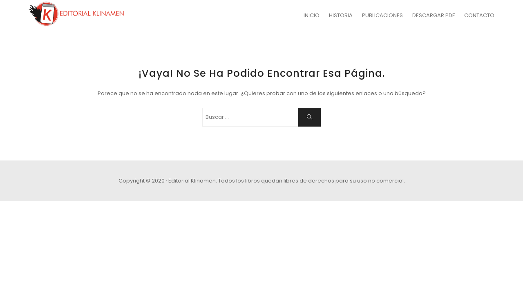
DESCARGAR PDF (433, 15)
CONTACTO (479, 15)
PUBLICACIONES (382, 15)
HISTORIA (341, 15)
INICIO (312, 15)
